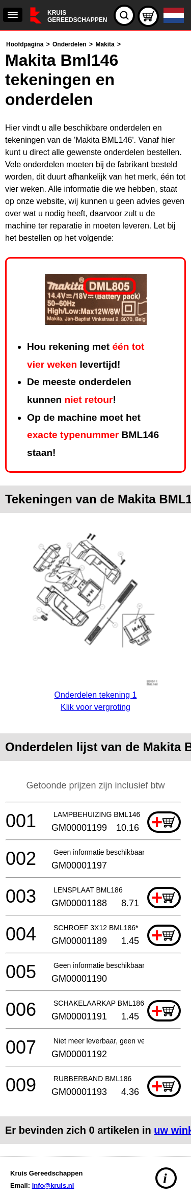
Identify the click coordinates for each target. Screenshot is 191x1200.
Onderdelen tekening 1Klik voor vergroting (95, 694)
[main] (95, 591)
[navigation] (12, 15)
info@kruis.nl (53, 1185)
